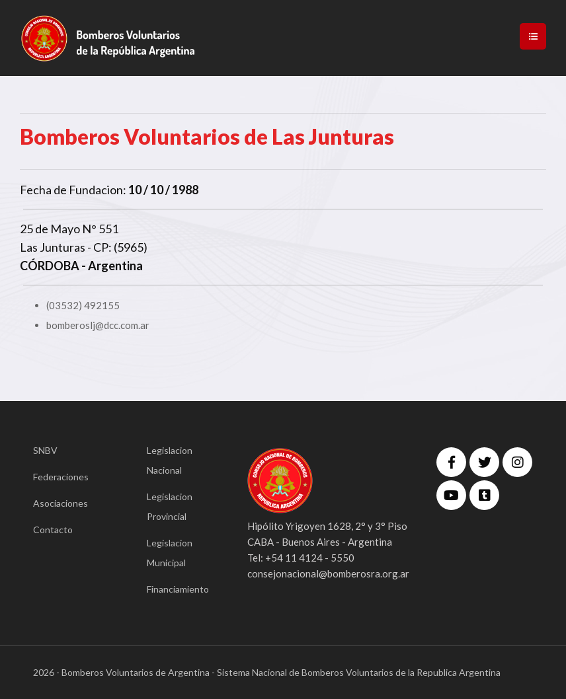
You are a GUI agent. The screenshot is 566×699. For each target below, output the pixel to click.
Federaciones (61, 476)
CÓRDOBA (49, 265)
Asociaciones (60, 503)
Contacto (53, 529)
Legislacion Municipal (169, 552)
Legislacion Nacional (169, 460)
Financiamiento (177, 589)
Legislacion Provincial (169, 506)
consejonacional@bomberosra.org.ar (328, 573)
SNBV (45, 450)
